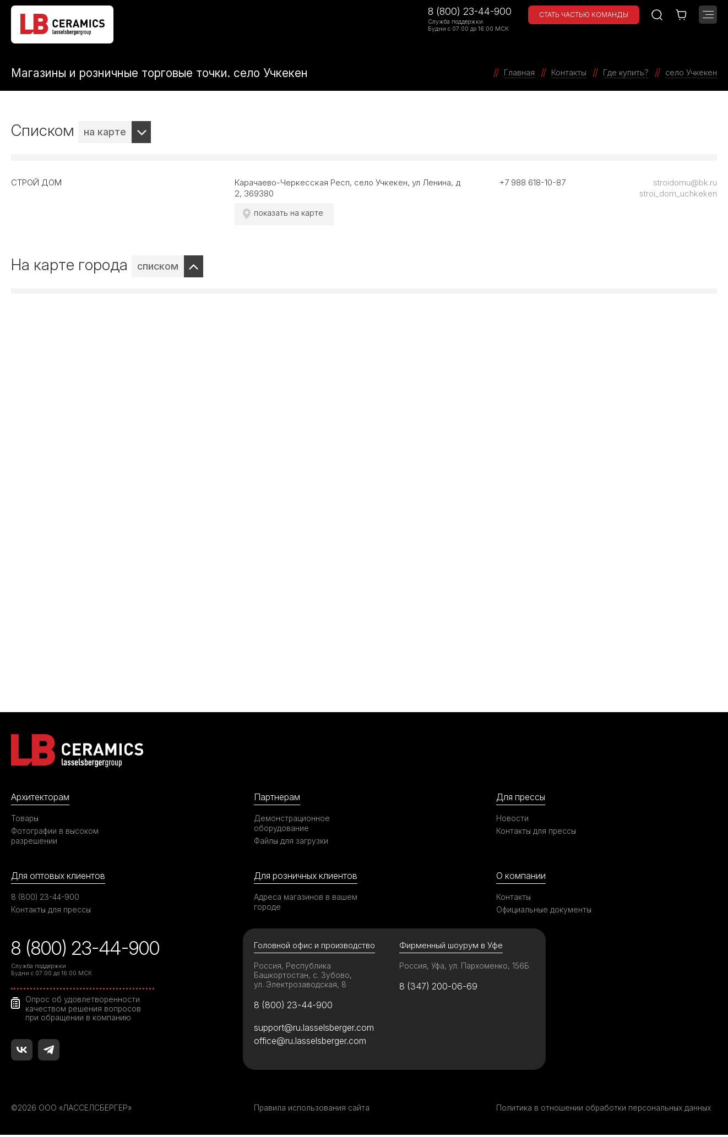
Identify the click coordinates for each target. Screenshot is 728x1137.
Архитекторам (41, 796)
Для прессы (522, 796)
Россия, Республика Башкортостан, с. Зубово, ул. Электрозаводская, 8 (303, 976)
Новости (512, 818)
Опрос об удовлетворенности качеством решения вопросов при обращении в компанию (84, 1009)
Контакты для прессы (537, 830)
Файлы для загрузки (291, 840)
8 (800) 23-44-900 (470, 11)
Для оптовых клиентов (60, 875)
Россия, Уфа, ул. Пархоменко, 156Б (465, 966)
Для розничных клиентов (308, 875)
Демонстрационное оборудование (292, 823)
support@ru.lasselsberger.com (316, 1029)
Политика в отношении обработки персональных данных (605, 1109)
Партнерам (278, 796)
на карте (105, 132)
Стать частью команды (583, 14)
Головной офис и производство (316, 946)
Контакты (513, 897)
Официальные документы (544, 910)
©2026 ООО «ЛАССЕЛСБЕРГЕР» (73, 1109)
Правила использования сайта (312, 1109)
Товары (25, 818)
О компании (521, 875)
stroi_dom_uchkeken (678, 193)
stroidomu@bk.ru (685, 182)
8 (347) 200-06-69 (439, 987)
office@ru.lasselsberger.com (312, 1043)
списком (157, 266)
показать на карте (289, 212)
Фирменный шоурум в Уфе (451, 946)
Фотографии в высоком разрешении (55, 835)
